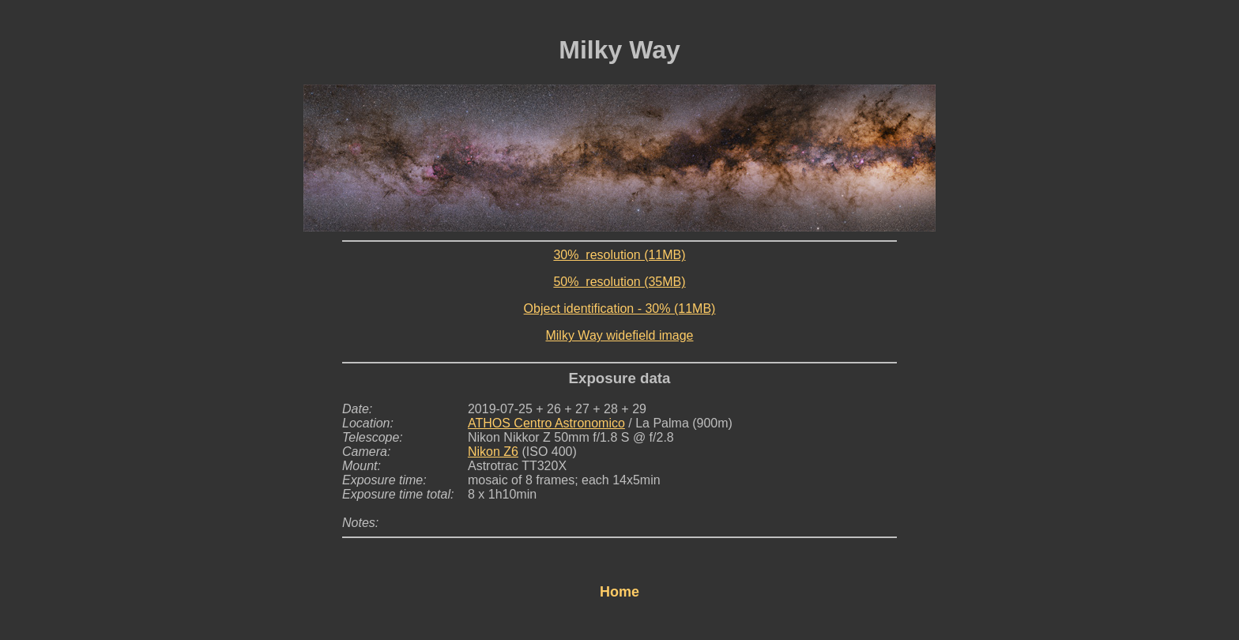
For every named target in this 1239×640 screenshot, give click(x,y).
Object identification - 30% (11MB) (620, 308)
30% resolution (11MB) (619, 255)
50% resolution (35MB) (619, 281)
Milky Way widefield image (619, 335)
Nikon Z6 (493, 451)
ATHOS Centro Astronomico (546, 423)
